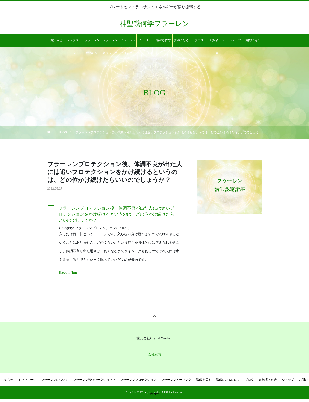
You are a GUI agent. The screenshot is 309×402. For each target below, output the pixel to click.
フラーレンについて (92, 43)
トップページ (74, 43)
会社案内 (154, 355)
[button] (117, 213)
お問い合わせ (252, 43)
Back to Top (68, 272)
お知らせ (56, 40)
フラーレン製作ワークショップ (109, 43)
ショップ (235, 40)
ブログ (199, 40)
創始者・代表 (216, 43)
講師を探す (163, 40)
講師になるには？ (181, 43)
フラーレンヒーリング (145, 43)
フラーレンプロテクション (127, 43)
